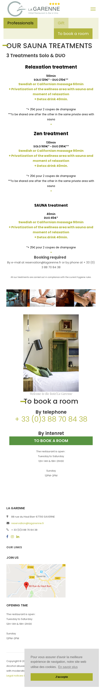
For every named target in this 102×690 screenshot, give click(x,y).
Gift (61, 23)
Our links (14, 547)
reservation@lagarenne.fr (27, 523)
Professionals (20, 23)
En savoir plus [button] (68, 667)
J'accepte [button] (61, 676)
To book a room (73, 33)
